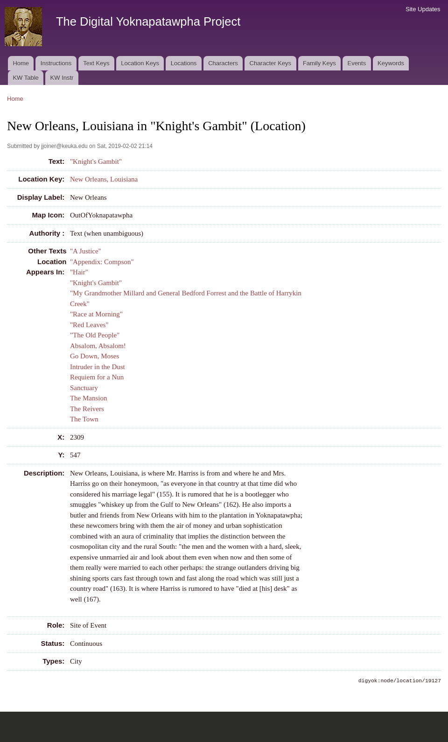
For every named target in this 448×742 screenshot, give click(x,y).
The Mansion (88, 398)
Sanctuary (84, 388)
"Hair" (79, 272)
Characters (223, 63)
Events (356, 63)
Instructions (56, 63)
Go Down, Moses (94, 356)
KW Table (25, 77)
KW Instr (62, 77)
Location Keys (140, 63)
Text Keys (96, 63)
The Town (84, 419)
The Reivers (87, 409)
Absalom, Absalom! (98, 346)
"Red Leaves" (89, 325)
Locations (184, 63)
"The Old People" (94, 335)
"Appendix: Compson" (102, 262)
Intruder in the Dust (97, 367)
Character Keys (271, 63)
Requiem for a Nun (97, 377)
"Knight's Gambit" (96, 161)
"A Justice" (85, 251)
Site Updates (423, 9)
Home (21, 63)
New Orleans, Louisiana (104, 179)
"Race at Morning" (96, 314)
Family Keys (319, 63)
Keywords (391, 63)
